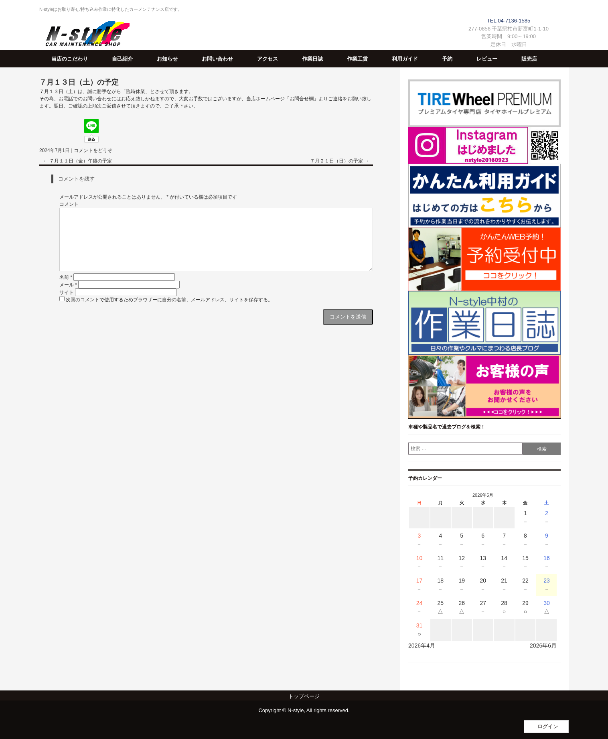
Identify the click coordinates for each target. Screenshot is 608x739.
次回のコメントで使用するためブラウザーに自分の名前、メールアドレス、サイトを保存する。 (169, 300)
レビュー (486, 59)
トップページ (304, 696)
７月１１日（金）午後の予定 (77, 161)
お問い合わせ (217, 59)
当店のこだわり (69, 59)
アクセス (267, 59)
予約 (447, 59)
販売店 (529, 59)
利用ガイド (405, 59)
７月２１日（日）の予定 (339, 161)
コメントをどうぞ (93, 150)
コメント (69, 204)
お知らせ (167, 59)
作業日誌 (312, 59)
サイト (66, 292)
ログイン (547, 726)
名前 (65, 277)
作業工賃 (357, 59)
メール (68, 285)
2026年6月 (543, 645)
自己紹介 (122, 59)
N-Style (84, 35)
